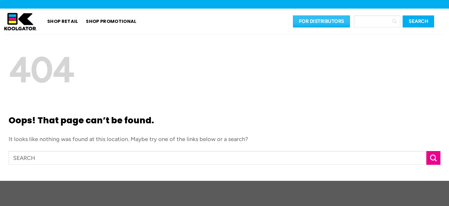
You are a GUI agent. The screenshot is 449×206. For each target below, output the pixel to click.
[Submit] (433, 158)
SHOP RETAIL (62, 21)
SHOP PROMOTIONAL (104, 21)
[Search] (377, 21)
